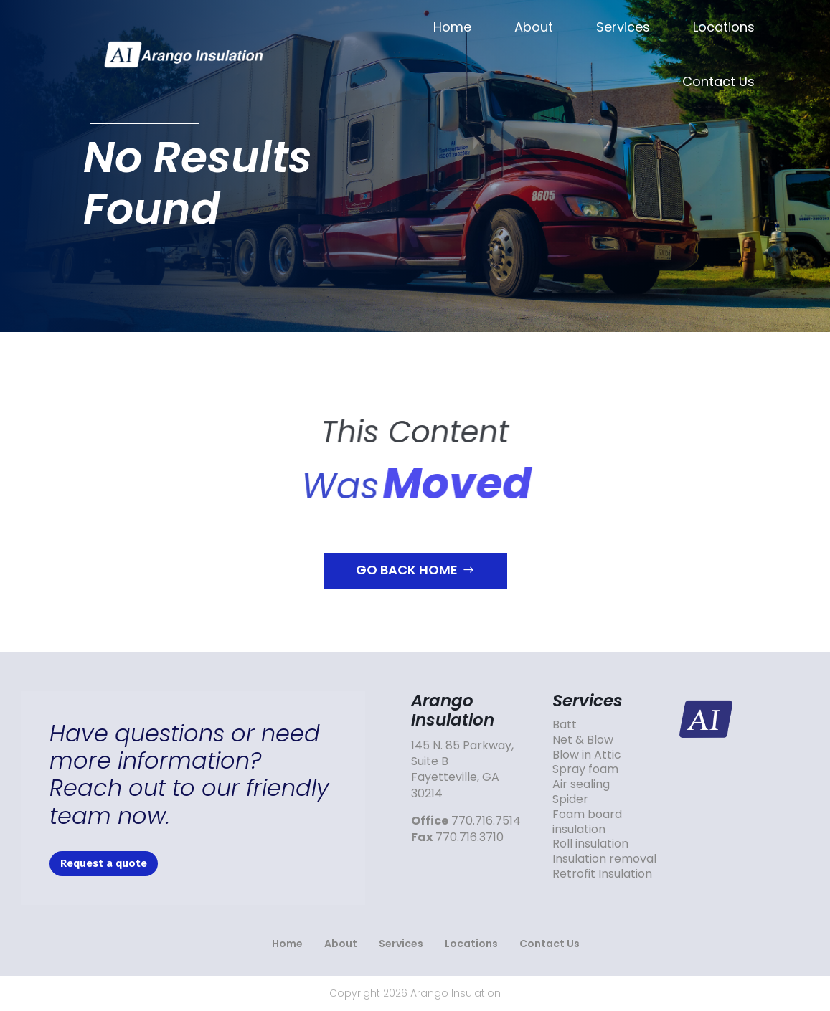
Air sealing (581, 784)
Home (452, 27)
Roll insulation (590, 843)
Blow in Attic (586, 754)
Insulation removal (604, 858)
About (533, 27)
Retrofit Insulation (602, 873)
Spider (570, 799)
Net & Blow (582, 739)
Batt (564, 724)
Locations (724, 27)
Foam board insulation (587, 821)
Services (623, 27)
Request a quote (103, 863)
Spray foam (585, 769)
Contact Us (718, 81)
